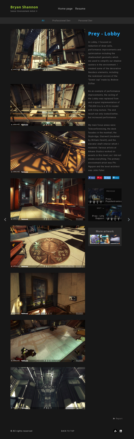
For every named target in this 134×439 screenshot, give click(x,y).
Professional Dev (61, 20)
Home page (65, 8)
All (43, 20)
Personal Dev (85, 20)
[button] (118, 418)
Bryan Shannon (24, 7)
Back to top (67, 431)
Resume (80, 8)
